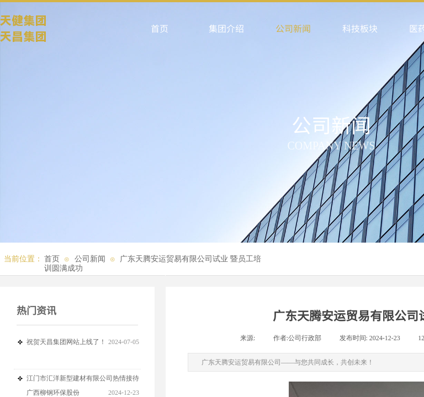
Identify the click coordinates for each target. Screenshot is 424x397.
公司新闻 (90, 259)
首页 (52, 259)
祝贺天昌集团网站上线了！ (66, 342)
